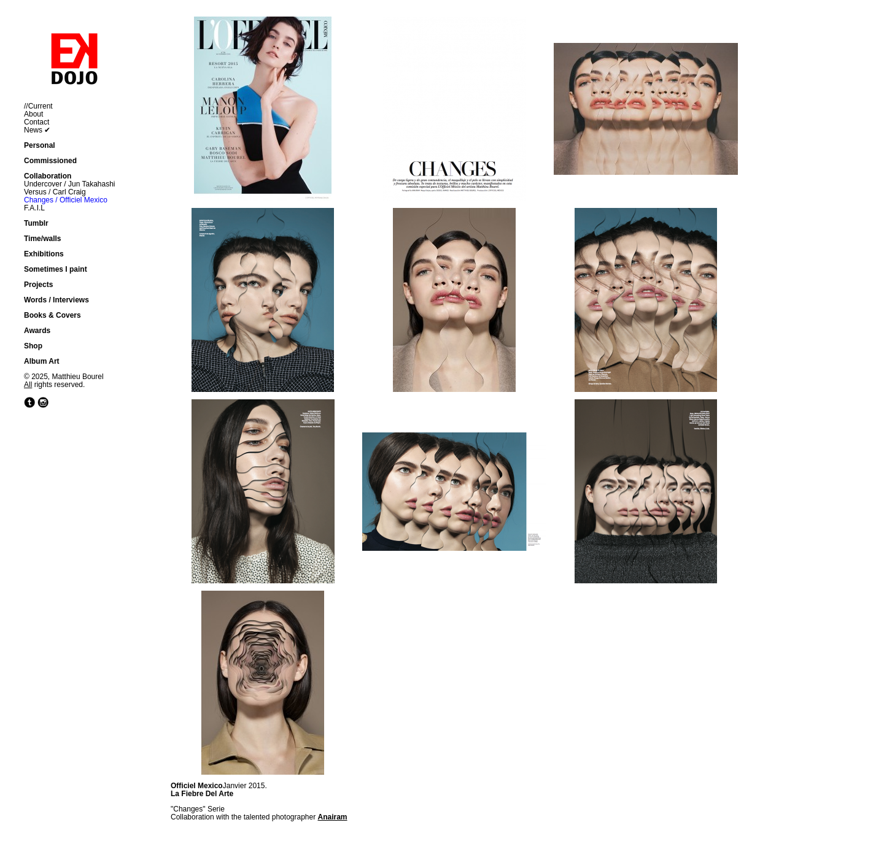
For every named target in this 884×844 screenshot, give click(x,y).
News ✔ (37, 130)
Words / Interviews (56, 300)
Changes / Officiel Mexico (65, 200)
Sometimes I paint (55, 269)
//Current (38, 106)
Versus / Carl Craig (55, 192)
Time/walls (42, 238)
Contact (36, 122)
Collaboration (47, 176)
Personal (39, 145)
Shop (33, 346)
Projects (38, 284)
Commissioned (50, 160)
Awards (37, 330)
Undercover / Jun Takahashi (69, 184)
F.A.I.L (34, 208)
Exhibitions (44, 254)
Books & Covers (52, 315)
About (33, 114)
